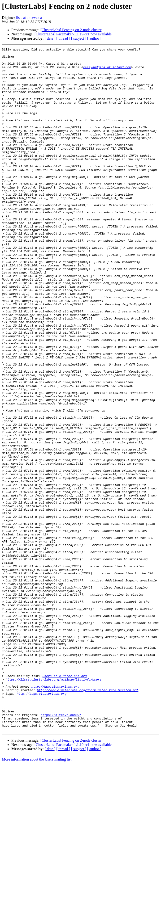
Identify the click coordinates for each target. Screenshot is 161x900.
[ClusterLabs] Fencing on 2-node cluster (71, 30)
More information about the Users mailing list (36, 896)
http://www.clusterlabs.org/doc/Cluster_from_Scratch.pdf (87, 819)
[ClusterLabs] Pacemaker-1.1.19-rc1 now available (73, 34)
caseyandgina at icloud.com (107, 71)
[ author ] (94, 38)
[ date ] (50, 38)
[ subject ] (78, 38)
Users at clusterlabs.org (65, 802)
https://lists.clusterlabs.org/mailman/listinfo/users (54, 806)
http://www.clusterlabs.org (55, 814)
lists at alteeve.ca (29, 18)
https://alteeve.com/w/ (61, 848)
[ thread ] (63, 38)
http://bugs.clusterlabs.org (41, 823)
